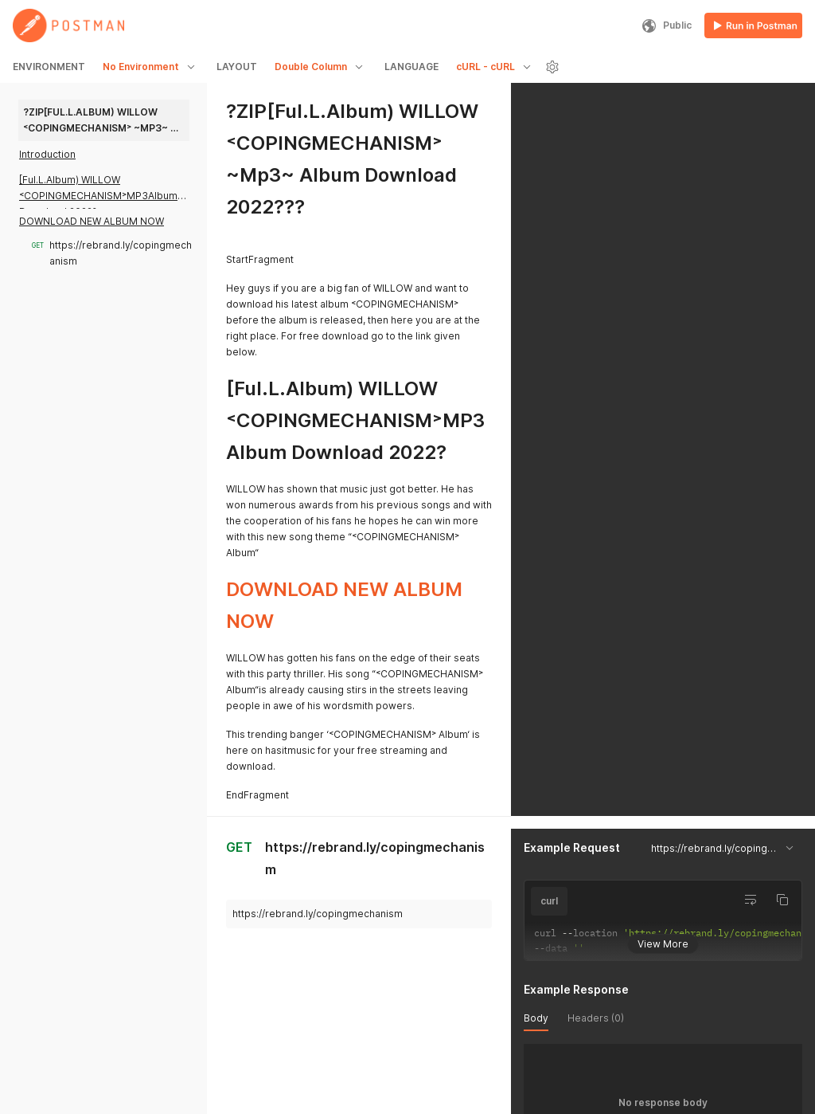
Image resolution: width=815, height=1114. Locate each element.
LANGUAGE (411, 67)
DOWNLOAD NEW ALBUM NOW (91, 221)
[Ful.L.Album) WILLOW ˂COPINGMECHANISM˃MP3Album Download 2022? (98, 196)
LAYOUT (236, 67)
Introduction (47, 154)
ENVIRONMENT (49, 67)
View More (663, 942)
